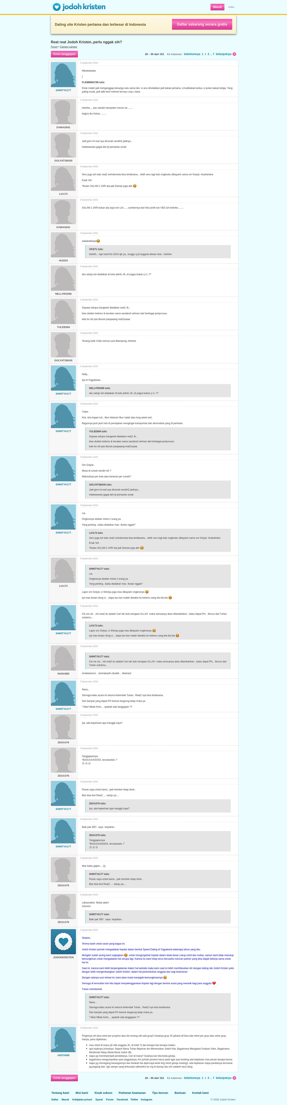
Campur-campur (68, 46)
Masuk (217, 7)
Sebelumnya (192, 54)
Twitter (134, 1099)
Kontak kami (200, 1092)
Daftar (231, 7)
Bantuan (180, 1092)
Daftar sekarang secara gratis (202, 24)
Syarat (99, 1099)
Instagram (146, 1099)
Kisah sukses (103, 1092)
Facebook (122, 1099)
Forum (54, 46)
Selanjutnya (226, 54)
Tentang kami (60, 1092)
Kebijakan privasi (82, 1099)
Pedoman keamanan (132, 1092)
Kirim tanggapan (64, 54)
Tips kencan (160, 1092)
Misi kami (82, 1092)
